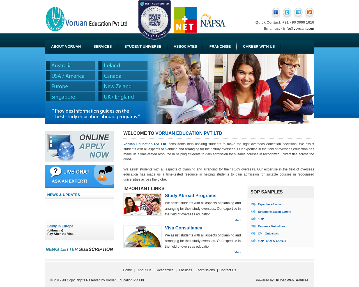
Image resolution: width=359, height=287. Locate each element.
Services (104, 46)
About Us (144, 270)
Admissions (206, 270)
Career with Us (261, 46)
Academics (165, 270)
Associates (185, 46)
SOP (261, 218)
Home (127, 270)
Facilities (185, 270)
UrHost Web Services (292, 280)
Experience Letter (270, 204)
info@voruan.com (298, 28)
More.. (238, 220)
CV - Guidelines (268, 233)
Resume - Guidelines (271, 226)
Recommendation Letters (274, 211)
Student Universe (143, 46)
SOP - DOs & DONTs (272, 240)
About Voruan (68, 46)
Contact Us (227, 270)
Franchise (220, 46)
